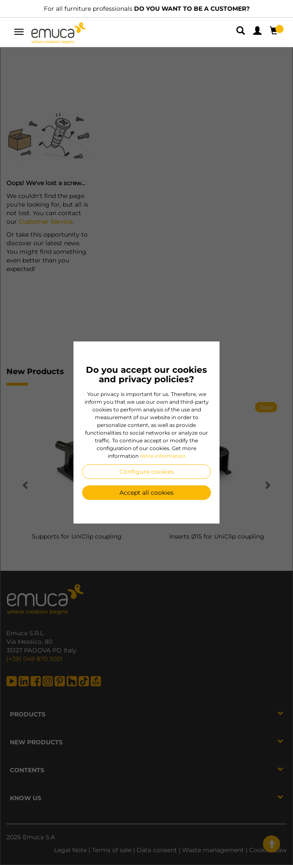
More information (163, 456)
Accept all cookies (146, 492)
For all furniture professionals (147, 8)
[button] (241, 32)
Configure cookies (146, 471)
